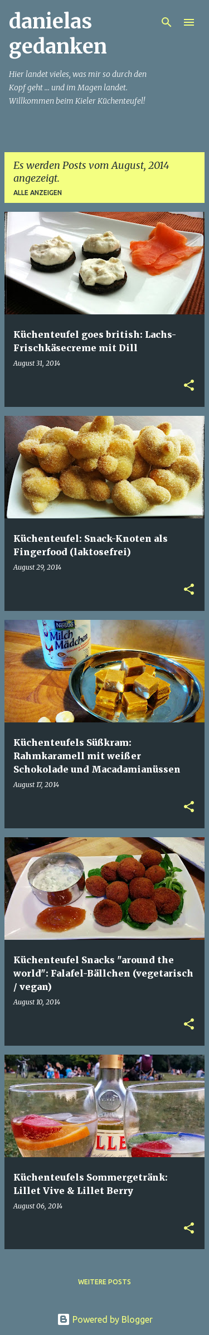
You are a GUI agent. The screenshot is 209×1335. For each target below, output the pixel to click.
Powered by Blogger (105, 1319)
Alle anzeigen (37, 192)
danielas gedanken (58, 34)
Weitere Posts (104, 1281)
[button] (189, 386)
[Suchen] (166, 22)
